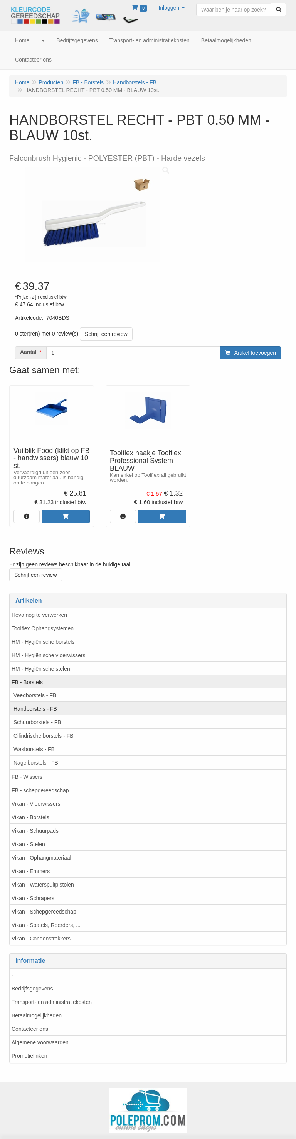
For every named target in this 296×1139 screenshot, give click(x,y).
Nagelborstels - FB (35, 763)
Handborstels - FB (35, 709)
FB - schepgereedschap (40, 790)
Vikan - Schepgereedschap (44, 912)
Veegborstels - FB (34, 695)
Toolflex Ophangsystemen (43, 628)
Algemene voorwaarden (40, 1042)
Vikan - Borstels (30, 817)
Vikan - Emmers (31, 871)
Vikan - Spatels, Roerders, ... (46, 925)
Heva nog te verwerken (39, 615)
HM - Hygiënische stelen (41, 669)
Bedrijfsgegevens (32, 988)
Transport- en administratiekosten (52, 1002)
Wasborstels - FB (34, 749)
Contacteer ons (30, 1029)
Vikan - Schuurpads (35, 831)
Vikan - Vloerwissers (36, 804)
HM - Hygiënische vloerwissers (48, 655)
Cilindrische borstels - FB (43, 736)
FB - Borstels (27, 682)
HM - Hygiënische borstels (43, 642)
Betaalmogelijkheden (37, 1015)
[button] (171, 7)
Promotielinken (29, 1056)
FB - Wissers (27, 777)
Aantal (28, 352)
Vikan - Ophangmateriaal (41, 858)
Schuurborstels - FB (37, 722)
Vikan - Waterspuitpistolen (43, 885)
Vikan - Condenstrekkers (41, 938)
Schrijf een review (106, 334)
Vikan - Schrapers (33, 898)
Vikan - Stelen (28, 844)
